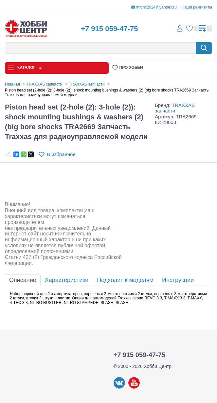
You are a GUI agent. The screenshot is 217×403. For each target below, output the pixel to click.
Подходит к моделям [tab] (125, 280)
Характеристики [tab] (66, 280)
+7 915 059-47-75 (109, 29)
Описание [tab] (22, 280)
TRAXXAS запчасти (175, 107)
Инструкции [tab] (178, 280)
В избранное (61, 154)
